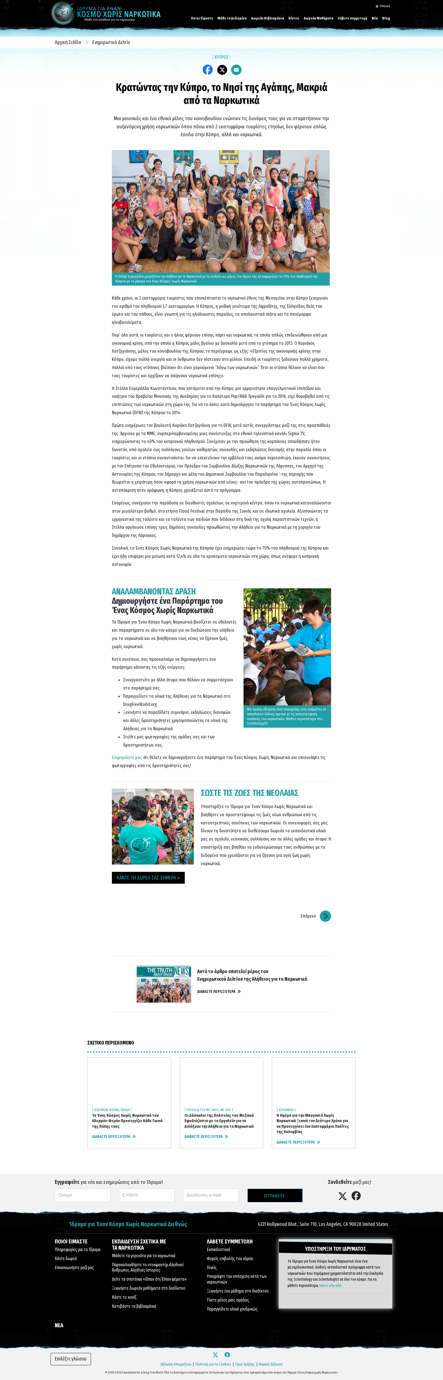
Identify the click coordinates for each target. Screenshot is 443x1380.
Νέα (375, 18)
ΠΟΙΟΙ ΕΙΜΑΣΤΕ (71, 1241)
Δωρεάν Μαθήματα (318, 18)
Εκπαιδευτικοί (218, 1249)
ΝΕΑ (59, 1325)
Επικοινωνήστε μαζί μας (74, 1267)
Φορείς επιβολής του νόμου (230, 1258)
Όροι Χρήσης (245, 1364)
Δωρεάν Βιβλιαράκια (267, 18)
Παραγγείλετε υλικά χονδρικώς (232, 1309)
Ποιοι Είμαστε (202, 18)
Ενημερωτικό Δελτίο (111, 42)
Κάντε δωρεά (66, 1258)
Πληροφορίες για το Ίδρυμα (78, 1249)
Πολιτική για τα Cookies (213, 1364)
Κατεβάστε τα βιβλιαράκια (134, 1306)
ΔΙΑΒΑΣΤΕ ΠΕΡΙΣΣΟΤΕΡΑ (219, 991)
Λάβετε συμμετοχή (352, 18)
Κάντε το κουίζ (124, 1297)
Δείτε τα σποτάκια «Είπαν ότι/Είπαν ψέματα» (149, 1279)
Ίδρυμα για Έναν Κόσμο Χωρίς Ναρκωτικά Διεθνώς (128, 1224)
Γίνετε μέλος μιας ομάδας (228, 1300)
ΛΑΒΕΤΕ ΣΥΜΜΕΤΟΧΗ (230, 1241)
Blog (386, 18)
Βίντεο (293, 18)
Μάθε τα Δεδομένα (232, 18)
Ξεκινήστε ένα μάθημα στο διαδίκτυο (238, 1291)
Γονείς (212, 1267)
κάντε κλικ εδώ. (331, 1285)
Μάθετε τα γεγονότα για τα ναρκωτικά (143, 1255)
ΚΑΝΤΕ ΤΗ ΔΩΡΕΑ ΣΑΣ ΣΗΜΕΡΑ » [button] (148, 877)
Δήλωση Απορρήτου (175, 1364)
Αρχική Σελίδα (68, 42)
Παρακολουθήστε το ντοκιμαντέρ (148, 1267)
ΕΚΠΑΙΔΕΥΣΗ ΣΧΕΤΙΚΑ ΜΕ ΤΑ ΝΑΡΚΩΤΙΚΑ (139, 1244)
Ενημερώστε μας (127, 757)
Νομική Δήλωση (271, 1364)
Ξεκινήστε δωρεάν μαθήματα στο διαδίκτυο (148, 1288)
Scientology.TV (257, 723)
